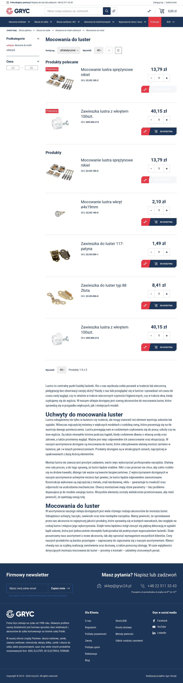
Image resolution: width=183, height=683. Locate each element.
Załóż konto (171, 2)
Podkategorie (15, 38)
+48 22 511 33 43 (65, 2)
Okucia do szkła (43, 30)
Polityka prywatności (95, 633)
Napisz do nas (38, 2)
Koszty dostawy (124, 627)
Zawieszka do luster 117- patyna (102, 246)
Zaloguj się (158, 2)
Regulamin (90, 627)
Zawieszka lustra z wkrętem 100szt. (104, 114)
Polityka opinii (92, 647)
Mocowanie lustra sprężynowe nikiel (107, 72)
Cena (9, 61)
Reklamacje (91, 653)
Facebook (159, 620)
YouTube (159, 626)
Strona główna (25, 30)
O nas (88, 620)
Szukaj (107, 11)
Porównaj (145, 89)
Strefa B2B (121, 620)
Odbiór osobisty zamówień (129, 640)
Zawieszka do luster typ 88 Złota (103, 288)
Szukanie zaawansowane (114, 11)
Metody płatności (124, 633)
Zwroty (88, 640)
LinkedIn (159, 632)
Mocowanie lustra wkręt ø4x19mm (101, 204)
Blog (87, 660)
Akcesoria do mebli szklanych (68, 30)
